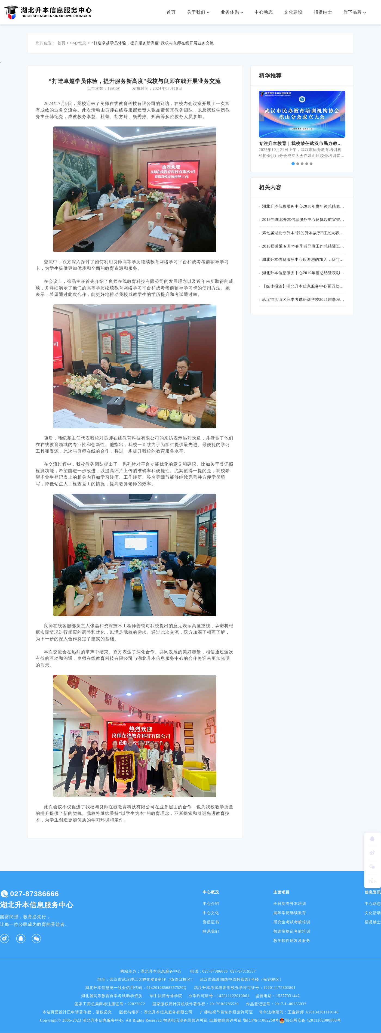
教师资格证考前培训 (292, 931)
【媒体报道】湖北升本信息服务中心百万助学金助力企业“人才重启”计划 (303, 286)
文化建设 (293, 12)
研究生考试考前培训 (292, 922)
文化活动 (373, 913)
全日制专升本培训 (290, 904)
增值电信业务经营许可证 (185, 1020)
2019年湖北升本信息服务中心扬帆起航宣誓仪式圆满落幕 (303, 220)
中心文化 (211, 913)
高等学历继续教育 (290, 913)
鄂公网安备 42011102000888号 (310, 1020)
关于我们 (200, 12)
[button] (261, 117)
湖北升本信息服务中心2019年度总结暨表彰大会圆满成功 (303, 273)
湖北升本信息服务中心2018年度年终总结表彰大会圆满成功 (303, 206)
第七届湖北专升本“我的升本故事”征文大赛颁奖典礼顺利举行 (303, 233)
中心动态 (263, 12)
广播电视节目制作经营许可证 (226, 1012)
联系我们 (211, 931)
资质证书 (211, 922)
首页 (171, 12)
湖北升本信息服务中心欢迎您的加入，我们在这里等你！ (303, 260)
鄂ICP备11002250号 (261, 1020)
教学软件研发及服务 (292, 941)
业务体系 (234, 12)
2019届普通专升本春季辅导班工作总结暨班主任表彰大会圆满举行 (303, 246)
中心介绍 (211, 904)
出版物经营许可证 (225, 1020)
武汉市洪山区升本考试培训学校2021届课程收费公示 (303, 300)
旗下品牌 (357, 12)
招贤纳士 (323, 12)
